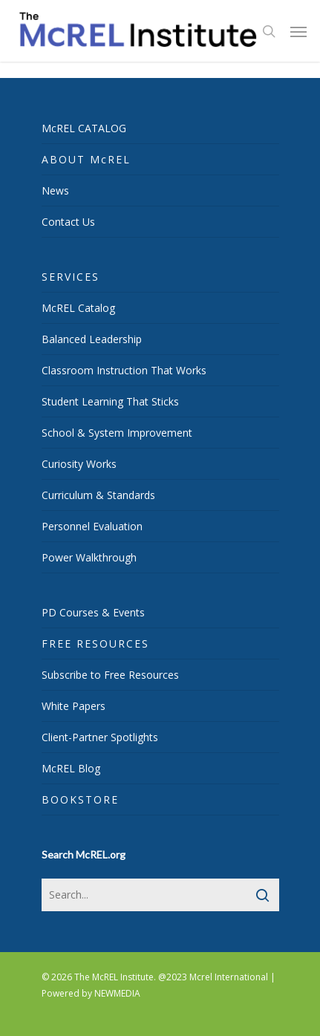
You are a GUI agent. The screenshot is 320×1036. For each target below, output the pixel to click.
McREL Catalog (78, 308)
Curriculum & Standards (98, 495)
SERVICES (70, 277)
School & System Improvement (117, 433)
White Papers (73, 706)
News (55, 190)
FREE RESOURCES (95, 643)
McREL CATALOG (84, 128)
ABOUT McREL (86, 159)
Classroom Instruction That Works (124, 370)
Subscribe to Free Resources (110, 675)
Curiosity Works (79, 464)
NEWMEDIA (117, 993)
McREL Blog (71, 768)
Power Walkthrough (89, 557)
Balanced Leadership (92, 339)
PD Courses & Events (93, 612)
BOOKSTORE (80, 799)
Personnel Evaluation (92, 526)
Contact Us (68, 222)
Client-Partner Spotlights (100, 737)
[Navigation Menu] (298, 31)
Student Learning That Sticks (110, 401)
